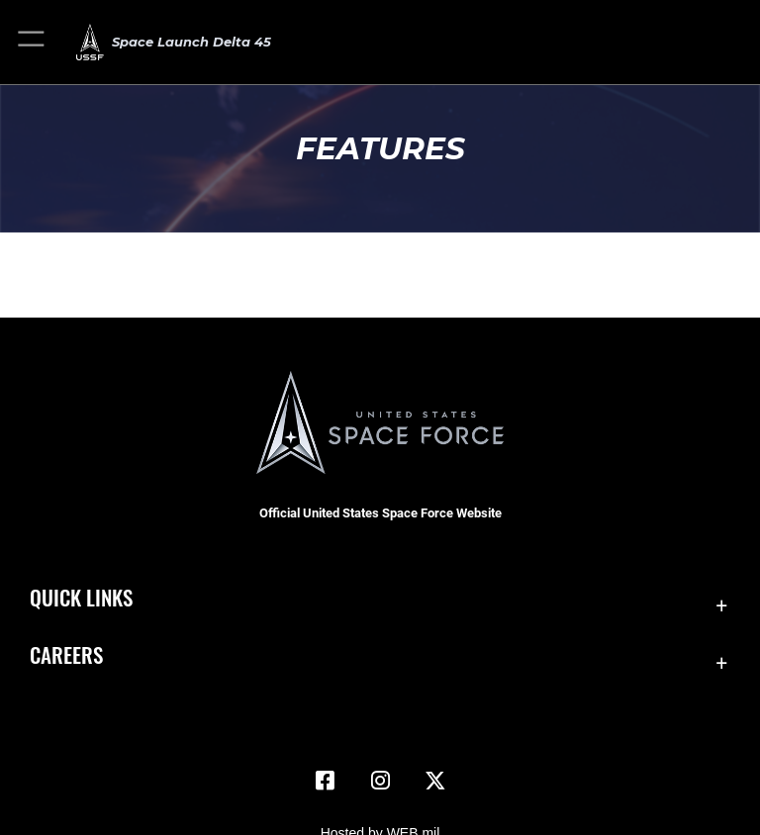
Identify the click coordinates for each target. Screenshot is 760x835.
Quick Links (81, 597)
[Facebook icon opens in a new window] (324, 780)
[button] (32, 42)
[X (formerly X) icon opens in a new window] (435, 780)
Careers (66, 654)
